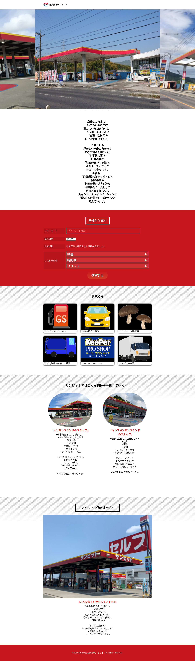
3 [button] (89, 111)
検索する (97, 275)
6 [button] (101, 111)
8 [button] (109, 111)
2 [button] (85, 111)
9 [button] (113, 111)
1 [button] (81, 111)
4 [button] (93, 111)
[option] (97, 59)
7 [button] (105, 111)
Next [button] (191, 59)
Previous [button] (3, 59)
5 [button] (97, 111)
